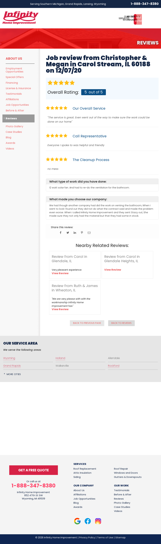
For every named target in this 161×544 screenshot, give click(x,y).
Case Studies (14, 131)
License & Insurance (18, 88)
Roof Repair (121, 468)
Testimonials (14, 93)
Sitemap (120, 537)
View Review (60, 273)
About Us (14, 58)
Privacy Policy (87, 537)
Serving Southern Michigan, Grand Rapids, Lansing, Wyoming (68, 4)
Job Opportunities (17, 104)
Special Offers (15, 77)
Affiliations (12, 99)
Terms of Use (105, 537)
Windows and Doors (126, 472)
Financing (12, 82)
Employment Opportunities (14, 70)
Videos (10, 148)
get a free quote (33, 470)
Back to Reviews (121, 323)
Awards (10, 142)
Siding (77, 477)
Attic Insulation (82, 472)
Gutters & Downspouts (128, 477)
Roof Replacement (84, 468)
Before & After (15, 110)
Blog (8, 137)
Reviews (11, 118)
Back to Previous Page (87, 323)
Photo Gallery (14, 126)
